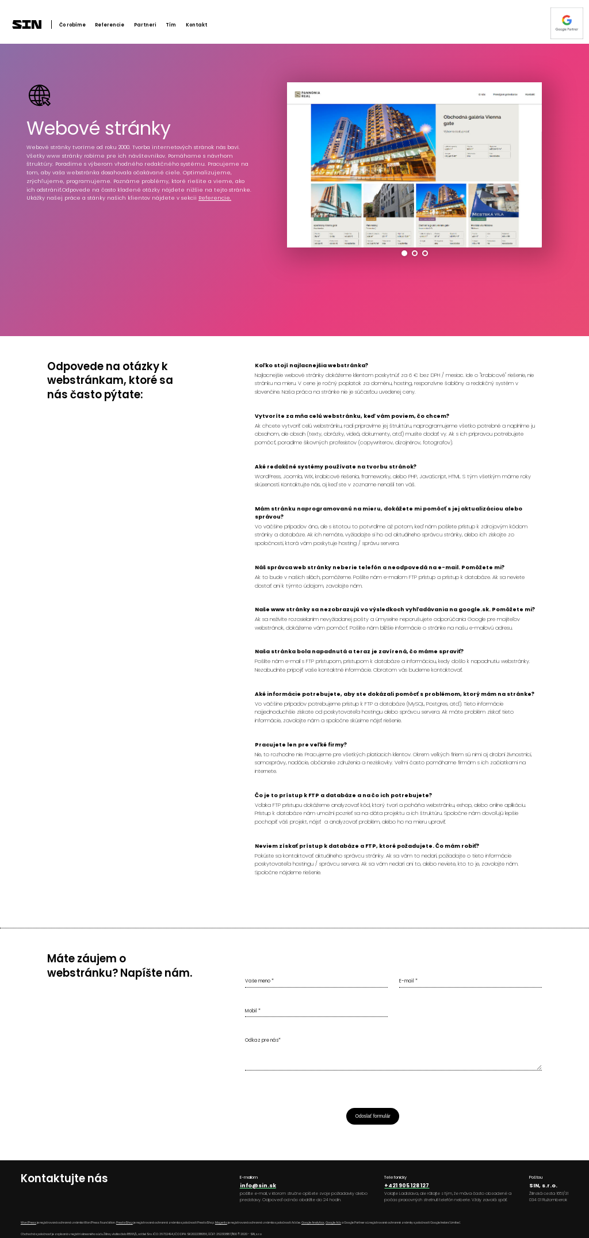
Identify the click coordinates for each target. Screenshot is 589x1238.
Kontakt (196, 24)
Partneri (145, 24)
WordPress (28, 1223)
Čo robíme (72, 24)
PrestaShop (124, 1223)
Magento (221, 1223)
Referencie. (214, 197)
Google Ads (333, 1223)
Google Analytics (312, 1223)
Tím (171, 24)
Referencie (109, 24)
